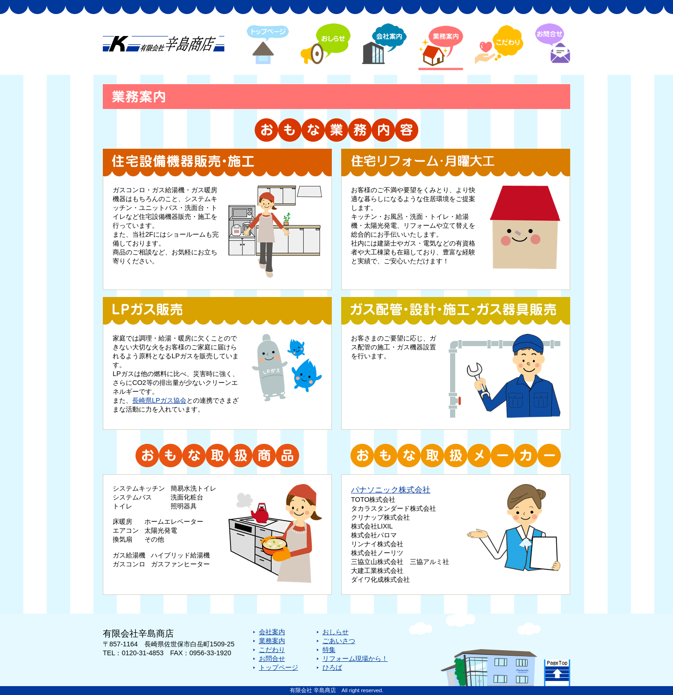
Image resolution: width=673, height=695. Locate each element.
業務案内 (272, 640)
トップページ (278, 667)
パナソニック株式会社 (390, 489)
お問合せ (272, 658)
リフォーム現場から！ (355, 658)
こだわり (272, 649)
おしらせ (335, 632)
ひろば (332, 667)
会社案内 (272, 632)
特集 (329, 649)
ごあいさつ (338, 640)
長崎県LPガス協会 (159, 400)
